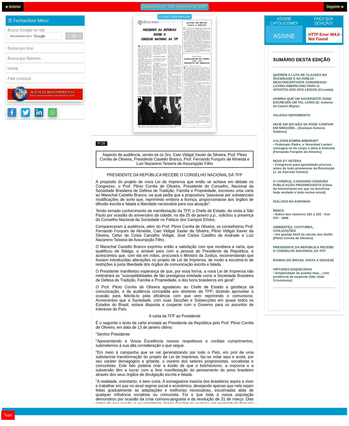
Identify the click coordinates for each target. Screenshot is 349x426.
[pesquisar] (34, 36)
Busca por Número (24, 58)
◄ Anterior (13, 7)
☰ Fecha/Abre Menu (28, 20)
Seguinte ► (335, 7)
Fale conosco (19, 78)
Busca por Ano (20, 48)
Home (13, 68)
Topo (8, 415)
